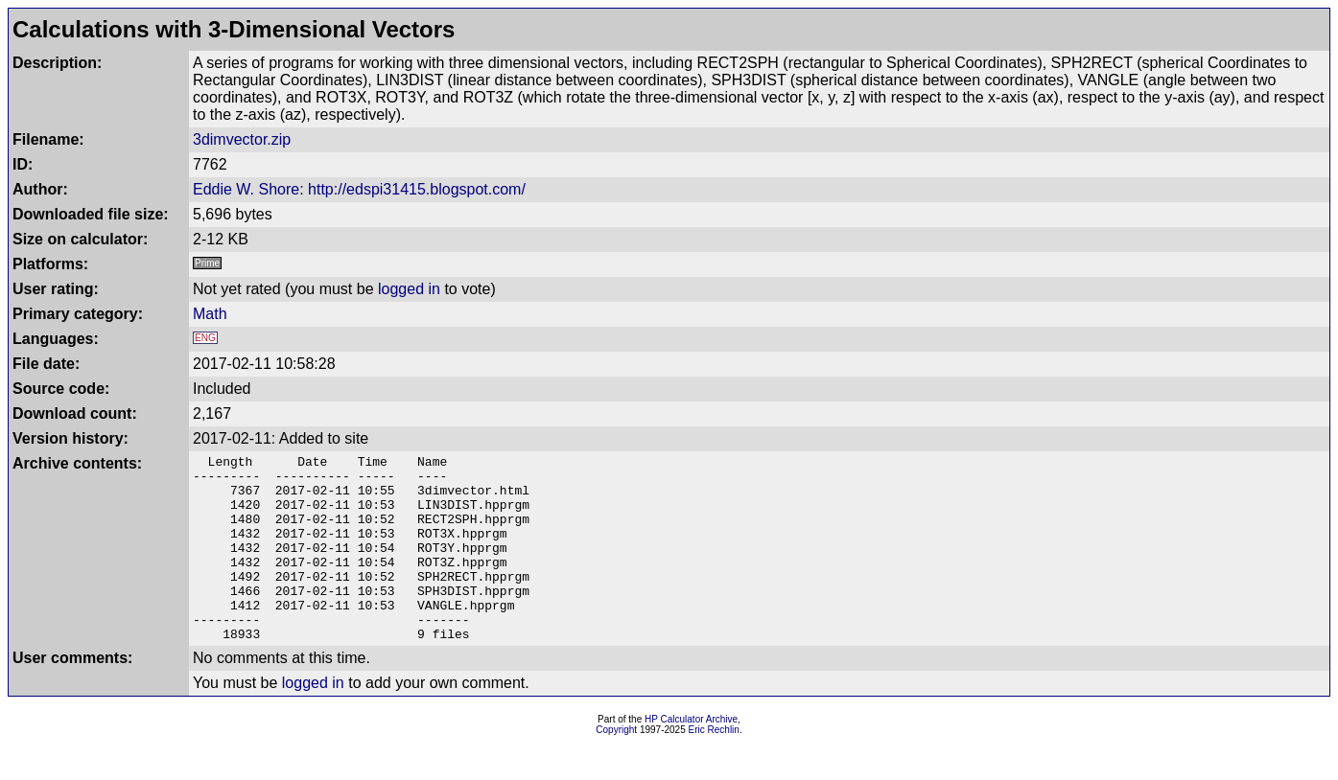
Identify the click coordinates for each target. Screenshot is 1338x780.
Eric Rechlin (714, 767)
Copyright (616, 767)
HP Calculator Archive (691, 756)
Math (210, 314)
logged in (409, 289)
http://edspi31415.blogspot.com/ (417, 189)
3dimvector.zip (242, 139)
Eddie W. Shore (246, 189)
